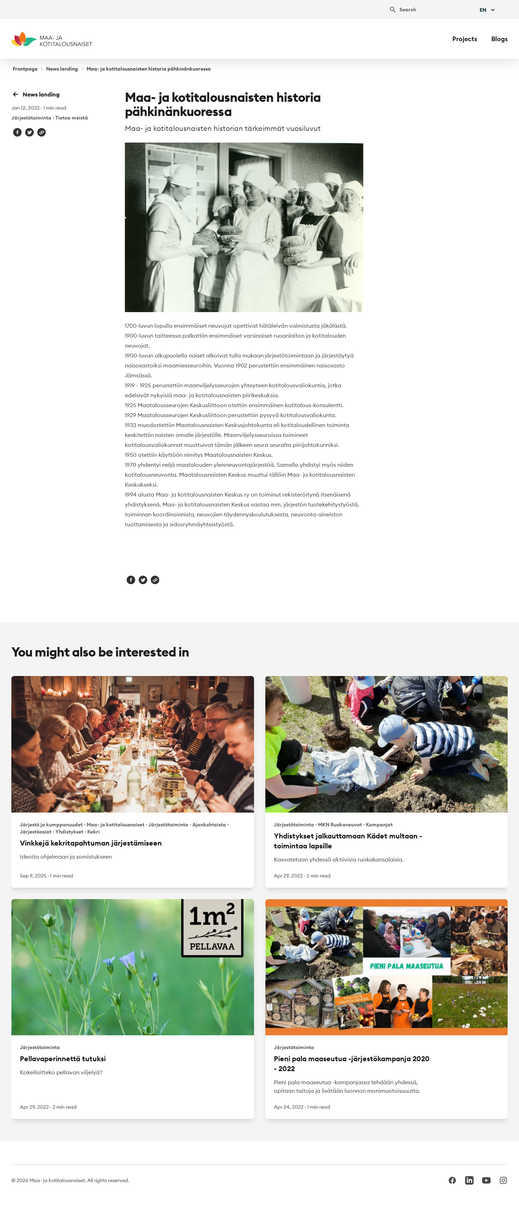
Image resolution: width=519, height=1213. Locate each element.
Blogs (499, 39)
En (488, 9)
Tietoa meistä (71, 118)
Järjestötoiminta (31, 118)
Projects (464, 39)
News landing (62, 69)
